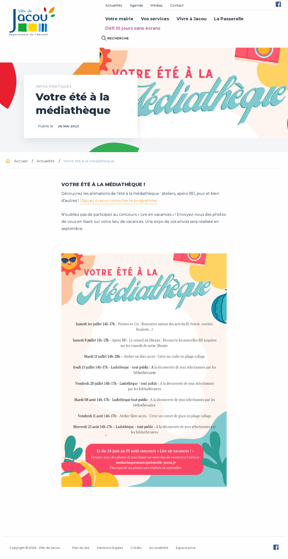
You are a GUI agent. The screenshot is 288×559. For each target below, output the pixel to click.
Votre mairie (119, 18)
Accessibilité (158, 548)
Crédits (136, 548)
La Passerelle (229, 18)
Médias (156, 5)
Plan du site (80, 548)
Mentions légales (110, 548)
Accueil (17, 161)
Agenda (136, 5)
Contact (177, 5)
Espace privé (186, 548)
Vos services (155, 18)
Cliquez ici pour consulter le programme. (118, 200)
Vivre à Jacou (192, 18)
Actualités (113, 5)
